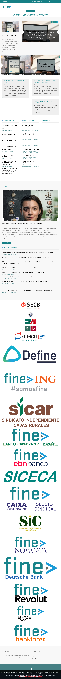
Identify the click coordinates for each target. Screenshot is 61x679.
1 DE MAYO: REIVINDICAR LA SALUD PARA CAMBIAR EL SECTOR (10, 35)
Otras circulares (29, 121)
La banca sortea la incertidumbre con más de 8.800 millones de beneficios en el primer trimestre (27, 290)
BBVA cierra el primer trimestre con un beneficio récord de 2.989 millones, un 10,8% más (25, 257)
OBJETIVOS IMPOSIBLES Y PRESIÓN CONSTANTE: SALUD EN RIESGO (9, 134)
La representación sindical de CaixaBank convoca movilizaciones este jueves (22, 277)
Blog (5, 186)
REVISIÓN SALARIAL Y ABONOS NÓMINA (28, 126)
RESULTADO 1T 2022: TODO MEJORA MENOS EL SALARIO (30, 148)
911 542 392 (39, 1)
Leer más (6, 242)
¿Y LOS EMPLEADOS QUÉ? (29, 155)
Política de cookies (36, 658)
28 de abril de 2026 (7, 225)
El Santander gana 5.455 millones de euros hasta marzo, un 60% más (20, 267)
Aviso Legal (34, 655)
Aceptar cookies (23, 676)
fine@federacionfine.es (28, 1)
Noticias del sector (10, 248)
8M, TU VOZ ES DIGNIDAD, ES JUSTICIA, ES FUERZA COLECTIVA (10, 155)
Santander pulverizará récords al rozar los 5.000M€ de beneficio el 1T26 (21, 286)
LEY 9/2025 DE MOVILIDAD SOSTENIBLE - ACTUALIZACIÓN (9, 148)
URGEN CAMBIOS (27, 142)
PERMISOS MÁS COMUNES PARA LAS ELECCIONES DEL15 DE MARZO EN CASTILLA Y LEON (10, 171)
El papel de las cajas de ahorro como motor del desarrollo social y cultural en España (24, 281)
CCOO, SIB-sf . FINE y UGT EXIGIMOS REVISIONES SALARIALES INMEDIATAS (29, 134)
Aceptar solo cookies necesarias (35, 676)
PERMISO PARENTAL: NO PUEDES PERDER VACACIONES (9, 163)
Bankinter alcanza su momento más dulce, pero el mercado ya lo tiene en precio (23, 272)
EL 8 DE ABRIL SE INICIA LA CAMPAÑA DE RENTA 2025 (9, 141)
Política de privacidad (37, 656)
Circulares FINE (9, 121)
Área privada (5, 1)
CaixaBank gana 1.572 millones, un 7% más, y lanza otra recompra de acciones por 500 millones (27, 252)
